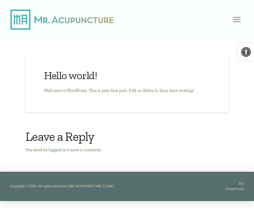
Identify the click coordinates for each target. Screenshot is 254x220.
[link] (246, 52)
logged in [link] (57, 149)
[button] (236, 19)
